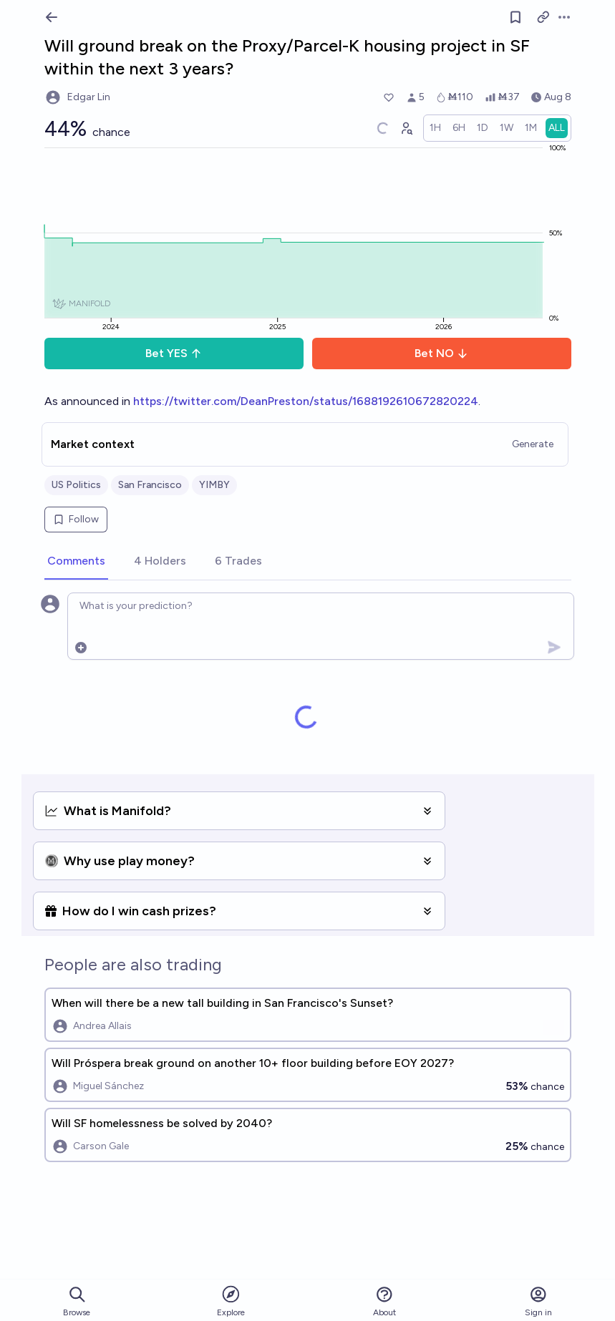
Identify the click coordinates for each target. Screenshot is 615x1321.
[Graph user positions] (406, 128)
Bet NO (441, 353)
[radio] (435, 128)
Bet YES (173, 353)
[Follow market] (515, 17)
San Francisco (150, 485)
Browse (76, 1301)
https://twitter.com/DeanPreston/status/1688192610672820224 (305, 401)
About (384, 1301)
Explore (231, 1300)
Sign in (538, 1301)
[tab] (76, 562)
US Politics (76, 485)
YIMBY (214, 485)
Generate (532, 444)
